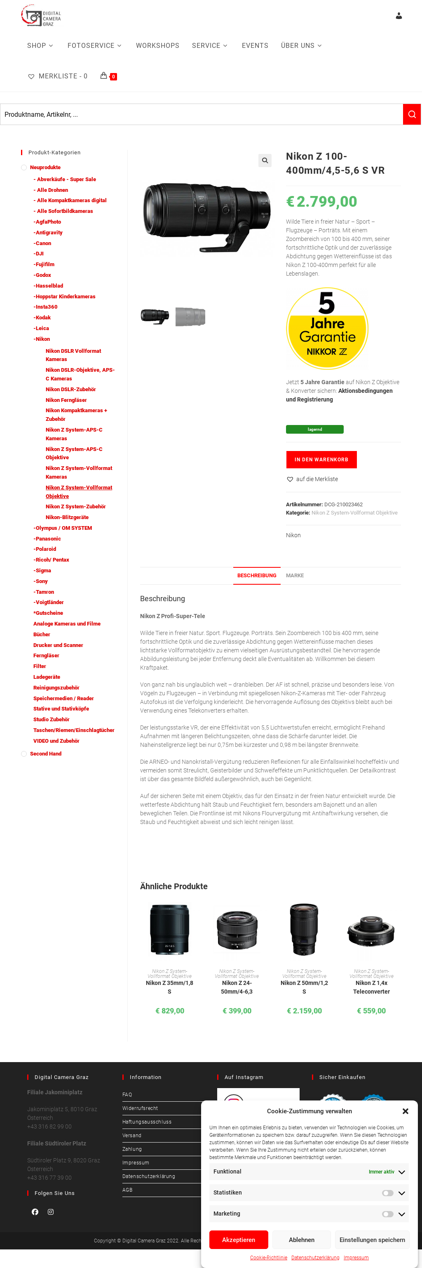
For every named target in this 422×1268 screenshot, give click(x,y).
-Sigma (42, 570)
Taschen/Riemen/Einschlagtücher (74, 730)
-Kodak (42, 317)
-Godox (42, 275)
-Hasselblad (48, 286)
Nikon (293, 535)
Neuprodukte (45, 167)
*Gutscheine (48, 613)
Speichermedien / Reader (63, 698)
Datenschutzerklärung (315, 1258)
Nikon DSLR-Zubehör (71, 389)
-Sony (40, 581)
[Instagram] (50, 1211)
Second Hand (45, 754)
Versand (132, 1135)
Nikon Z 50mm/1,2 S (304, 987)
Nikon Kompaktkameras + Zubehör (76, 414)
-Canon (42, 243)
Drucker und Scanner (58, 645)
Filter (39, 666)
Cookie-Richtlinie (268, 1258)
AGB (127, 1190)
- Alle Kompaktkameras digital (70, 200)
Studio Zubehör (51, 719)
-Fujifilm (43, 264)
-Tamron (43, 592)
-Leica (41, 328)
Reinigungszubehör (56, 688)
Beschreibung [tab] (257, 575)
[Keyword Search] (201, 114)
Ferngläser (46, 655)
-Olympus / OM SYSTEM (62, 528)
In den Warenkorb (322, 460)
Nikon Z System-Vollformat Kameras (79, 472)
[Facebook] (35, 1211)
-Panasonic (47, 539)
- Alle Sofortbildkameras (63, 211)
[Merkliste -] (57, 76)
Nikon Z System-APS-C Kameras (74, 434)
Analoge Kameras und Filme (67, 624)
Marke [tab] (295, 575)
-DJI (38, 253)
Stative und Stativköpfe (61, 709)
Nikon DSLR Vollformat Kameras (73, 355)
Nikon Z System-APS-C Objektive (74, 453)
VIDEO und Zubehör (56, 741)
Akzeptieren (238, 1240)
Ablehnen (301, 1240)
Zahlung (132, 1149)
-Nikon (41, 339)
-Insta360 (45, 307)
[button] (405, 1111)
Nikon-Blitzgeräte (67, 517)
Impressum (356, 1258)
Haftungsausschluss (147, 1122)
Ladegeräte (46, 677)
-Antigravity (48, 232)
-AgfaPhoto (47, 222)
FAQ (127, 1095)
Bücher (41, 634)
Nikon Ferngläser (66, 400)
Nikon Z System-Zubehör (76, 506)
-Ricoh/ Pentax (51, 560)
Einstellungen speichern (372, 1240)
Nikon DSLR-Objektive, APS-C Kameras (80, 374)
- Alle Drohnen (50, 190)
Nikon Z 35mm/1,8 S (169, 987)
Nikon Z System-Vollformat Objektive (355, 513)
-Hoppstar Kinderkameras (64, 296)
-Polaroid (44, 549)
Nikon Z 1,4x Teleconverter (371, 987)
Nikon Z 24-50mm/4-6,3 (237, 987)
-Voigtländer (48, 602)
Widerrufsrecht (140, 1108)
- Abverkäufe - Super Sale (64, 179)
